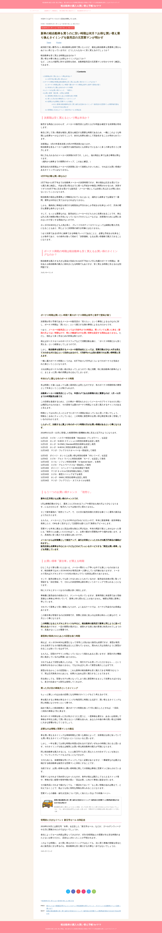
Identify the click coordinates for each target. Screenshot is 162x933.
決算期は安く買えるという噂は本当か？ (57, 76)
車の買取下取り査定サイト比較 (68, 11)
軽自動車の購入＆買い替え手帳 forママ (81, 6)
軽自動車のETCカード (84, 11)
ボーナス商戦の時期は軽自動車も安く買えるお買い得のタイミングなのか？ (70, 82)
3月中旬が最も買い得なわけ (56, 79)
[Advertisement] (81, 290)
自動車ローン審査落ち (51, 11)
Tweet (49, 42)
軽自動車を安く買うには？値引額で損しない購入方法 (58, 901)
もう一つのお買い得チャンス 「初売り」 (58, 90)
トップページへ (34, 11)
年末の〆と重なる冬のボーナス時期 (59, 87)
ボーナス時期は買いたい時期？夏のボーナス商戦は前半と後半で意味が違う (73, 85)
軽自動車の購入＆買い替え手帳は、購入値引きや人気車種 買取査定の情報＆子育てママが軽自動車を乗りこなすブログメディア (80, 929)
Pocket (58, 42)
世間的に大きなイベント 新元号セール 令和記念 (63, 110)
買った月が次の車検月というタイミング (60, 99)
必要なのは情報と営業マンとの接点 (59, 101)
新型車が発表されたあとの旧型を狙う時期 (61, 96)
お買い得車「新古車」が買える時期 (56, 93)
